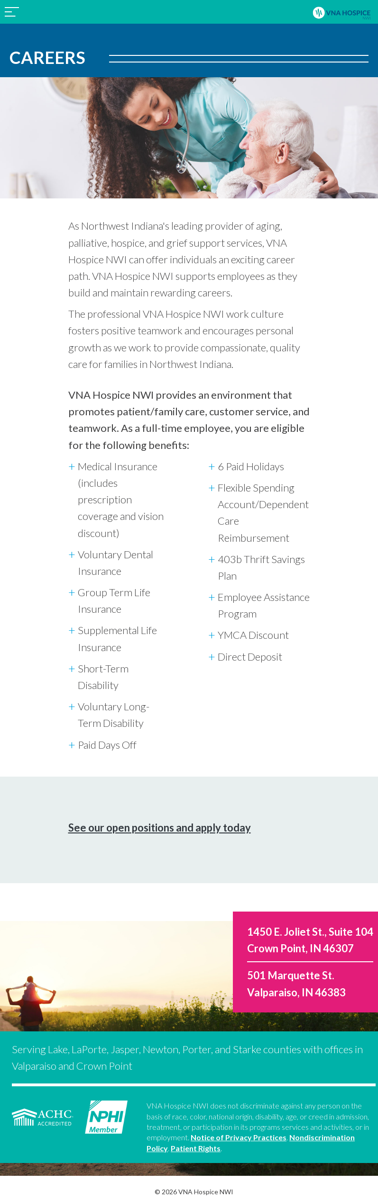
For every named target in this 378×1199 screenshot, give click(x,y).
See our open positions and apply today (159, 827)
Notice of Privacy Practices (238, 1137)
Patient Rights (196, 1148)
